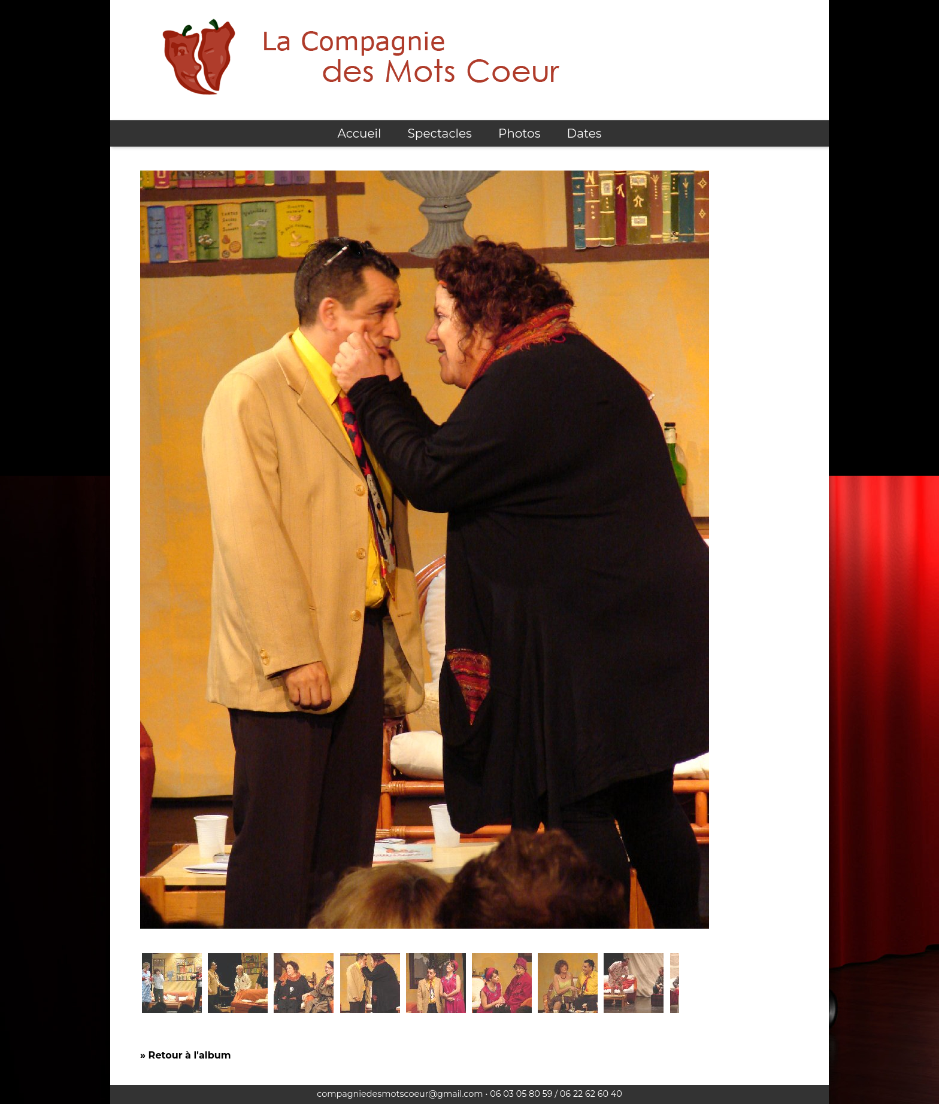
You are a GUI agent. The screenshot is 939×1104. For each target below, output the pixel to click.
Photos (519, 133)
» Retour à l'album (185, 1055)
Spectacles (440, 133)
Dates (584, 133)
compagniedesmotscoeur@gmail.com (400, 1093)
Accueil (359, 133)
